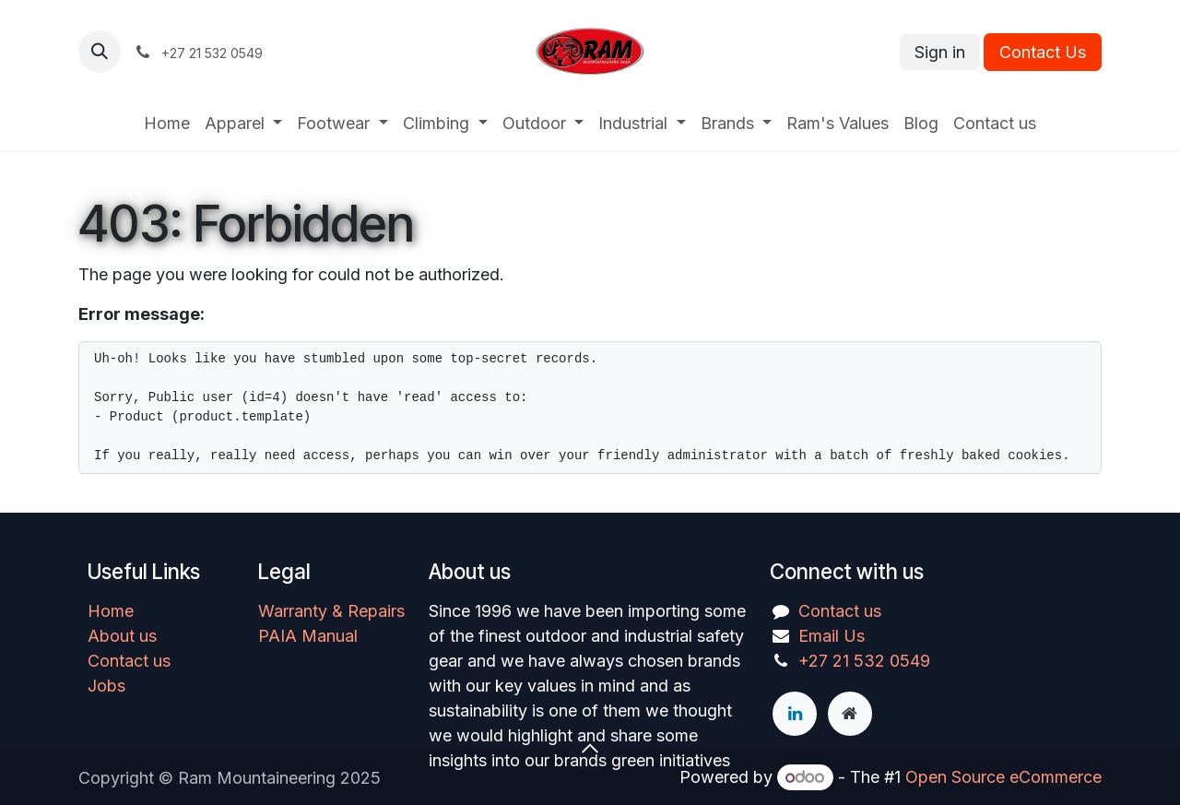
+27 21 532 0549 (864, 660)
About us (122, 635)
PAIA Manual (308, 635)
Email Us (831, 635)
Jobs (106, 685)
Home (111, 611)
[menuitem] (166, 123)
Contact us (129, 660)
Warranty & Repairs (331, 611)
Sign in (939, 52)
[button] (99, 51)
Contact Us (1042, 52)
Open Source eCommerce (1003, 777)
